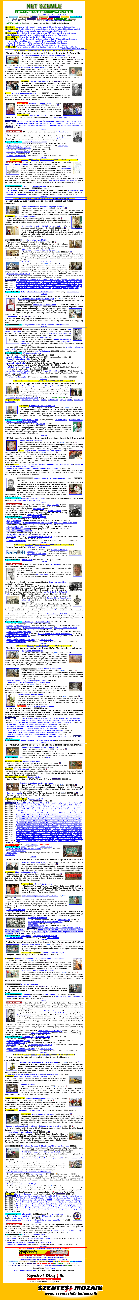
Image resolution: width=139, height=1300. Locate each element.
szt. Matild (44, 646)
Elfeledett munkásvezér (31, 353)
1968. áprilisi (36, 554)
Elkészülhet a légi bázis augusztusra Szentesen (25, 1074)
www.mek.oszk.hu (46, 640)
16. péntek (27, 381)
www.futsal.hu (10, 855)
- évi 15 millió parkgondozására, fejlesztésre (36, 736)
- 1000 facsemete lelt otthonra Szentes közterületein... (32, 724)
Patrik (35, 198)
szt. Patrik (47, 198)
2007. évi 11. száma (36, 547)
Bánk (39, 50)
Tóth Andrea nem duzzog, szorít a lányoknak (39, 972)
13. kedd (26, 1054)
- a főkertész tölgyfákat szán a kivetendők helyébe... (43, 722)
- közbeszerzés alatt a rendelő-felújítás (49, 282)
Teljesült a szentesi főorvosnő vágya (36, 653)
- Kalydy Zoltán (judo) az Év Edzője (49, 121)
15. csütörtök (29, 545)
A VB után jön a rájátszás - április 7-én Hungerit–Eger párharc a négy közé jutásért (36, 45)
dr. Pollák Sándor (43, 351)
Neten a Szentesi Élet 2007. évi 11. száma (35, 37)
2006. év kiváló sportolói (39, 81)
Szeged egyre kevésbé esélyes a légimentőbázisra (26, 1126)
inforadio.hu (26, 400)
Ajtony (40, 1054)
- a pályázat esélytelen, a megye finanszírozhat (49, 1208)
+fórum (70, 464)
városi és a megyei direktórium (59, 333)
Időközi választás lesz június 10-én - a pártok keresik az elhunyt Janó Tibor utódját (36, 35)
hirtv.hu (31, 464)
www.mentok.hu (57, 1214)
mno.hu (36, 400)
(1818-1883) (50, 1031)
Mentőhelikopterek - (49, 1206)
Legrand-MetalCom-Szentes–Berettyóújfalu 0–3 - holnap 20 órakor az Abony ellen (49, 819)
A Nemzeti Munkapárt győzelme (18, 148)
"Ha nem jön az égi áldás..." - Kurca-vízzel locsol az (35, 730)
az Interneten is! (61, 1257)
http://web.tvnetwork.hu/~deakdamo (26, 500)
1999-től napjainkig (24, 1220)
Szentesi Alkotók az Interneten (47, 1259)
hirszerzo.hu (40, 464)
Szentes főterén (53, 598)
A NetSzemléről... (62, 15)
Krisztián (34, 1054)
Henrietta (35, 381)
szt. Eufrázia (47, 1054)
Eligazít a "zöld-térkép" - (31, 734)
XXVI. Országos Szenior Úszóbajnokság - (48, 125)
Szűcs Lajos (55, 564)
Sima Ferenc (16, 612)
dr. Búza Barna (42, 574)
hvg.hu (43, 400)
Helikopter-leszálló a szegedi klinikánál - (49, 1196)
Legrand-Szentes (31, 845)
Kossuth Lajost (38, 509)
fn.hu (7, 466)
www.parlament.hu (76, 420)
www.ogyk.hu (63, 146)
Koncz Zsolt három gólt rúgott (33, 749)
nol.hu (12, 466)
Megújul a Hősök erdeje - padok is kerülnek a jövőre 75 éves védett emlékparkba (46, 39)
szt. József (45, 50)
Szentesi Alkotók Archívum (46, 15)
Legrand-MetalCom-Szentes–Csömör (31, 815)
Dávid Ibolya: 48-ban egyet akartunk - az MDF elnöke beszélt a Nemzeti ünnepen (47, 33)
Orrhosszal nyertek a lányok (53, 952)
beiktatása (14, 134)
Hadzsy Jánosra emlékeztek (16, 535)
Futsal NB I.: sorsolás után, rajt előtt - (47, 841)
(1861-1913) (58, 614)
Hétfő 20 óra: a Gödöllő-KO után (48, 805)
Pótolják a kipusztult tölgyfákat (18, 680)
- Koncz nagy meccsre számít (49, 807)
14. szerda (30, 646)
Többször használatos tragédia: (47, 1210)
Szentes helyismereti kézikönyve (17, 373)
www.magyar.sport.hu (62, 117)
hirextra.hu (78, 400)
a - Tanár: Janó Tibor (35, 498)
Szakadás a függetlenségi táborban (36, 622)
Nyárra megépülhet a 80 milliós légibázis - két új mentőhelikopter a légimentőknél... (46, 47)
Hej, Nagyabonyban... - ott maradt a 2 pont (48, 821)
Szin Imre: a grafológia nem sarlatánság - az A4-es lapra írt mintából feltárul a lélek (36, 31)
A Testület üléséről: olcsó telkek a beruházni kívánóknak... (49, 1198)
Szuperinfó (30, 1248)
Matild (38, 646)
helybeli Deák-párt (76, 1230)
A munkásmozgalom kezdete (18, 371)
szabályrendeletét (64, 168)
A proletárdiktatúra (50, 371)
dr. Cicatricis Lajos (63, 132)
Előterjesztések (47, 1216)
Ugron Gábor (54, 610)
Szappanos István (24, 1015)
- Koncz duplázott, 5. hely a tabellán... (49, 827)
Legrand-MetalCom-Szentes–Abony (30, 817)
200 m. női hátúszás (38, 115)
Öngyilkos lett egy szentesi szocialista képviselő (25, 468)
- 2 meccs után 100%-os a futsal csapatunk (49, 837)
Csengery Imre (53, 505)
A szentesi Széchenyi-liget (45, 740)
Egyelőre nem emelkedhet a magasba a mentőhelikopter (28, 1172)
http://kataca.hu (64, 920)
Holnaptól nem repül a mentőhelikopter (21, 1184)
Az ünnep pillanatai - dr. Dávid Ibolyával (22, 398)
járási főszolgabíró (64, 138)
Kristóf (37, 545)
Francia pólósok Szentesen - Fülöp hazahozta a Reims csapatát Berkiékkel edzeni (36, 43)
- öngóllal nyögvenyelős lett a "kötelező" (49, 803)
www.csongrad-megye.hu (21, 1218)
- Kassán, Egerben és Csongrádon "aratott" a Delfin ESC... (49, 123)
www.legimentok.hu (40, 1076)
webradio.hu (53, 400)
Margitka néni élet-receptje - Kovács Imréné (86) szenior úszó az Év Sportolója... (45, 27)
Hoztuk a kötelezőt (35, 777)
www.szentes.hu (73, 292)
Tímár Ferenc (76, 48)
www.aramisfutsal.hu (18, 851)
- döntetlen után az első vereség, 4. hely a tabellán (49, 833)
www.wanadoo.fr (53, 938)
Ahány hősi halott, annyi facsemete (40, 706)
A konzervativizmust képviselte (34, 142)
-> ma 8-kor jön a (63, 817)
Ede (37, 160)
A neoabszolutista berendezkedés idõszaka (55, 634)
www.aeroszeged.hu (52, 1220)
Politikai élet (11, 537)
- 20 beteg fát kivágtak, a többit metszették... (32, 728)
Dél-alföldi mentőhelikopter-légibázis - (49, 1202)
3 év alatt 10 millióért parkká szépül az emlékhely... (61, 718)
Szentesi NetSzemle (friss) (29, 15)
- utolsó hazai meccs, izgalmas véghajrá (64, 815)
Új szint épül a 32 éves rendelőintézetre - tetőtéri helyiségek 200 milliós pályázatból (49, 29)
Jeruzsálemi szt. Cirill (47, 160)
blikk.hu (63, 464)
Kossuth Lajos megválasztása (18, 152)
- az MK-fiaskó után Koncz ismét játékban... (49, 811)
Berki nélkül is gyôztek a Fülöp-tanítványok (45, 922)
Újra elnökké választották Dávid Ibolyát (21, 422)
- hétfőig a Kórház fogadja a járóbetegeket (47, 288)
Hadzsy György (54, 511)
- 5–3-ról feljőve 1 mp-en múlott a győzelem (49, 835)
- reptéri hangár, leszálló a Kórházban (49, 1200)
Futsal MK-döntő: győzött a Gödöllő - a (49, 813)
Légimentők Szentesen (23, 1194)
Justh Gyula (60, 1013)
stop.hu (63, 400)
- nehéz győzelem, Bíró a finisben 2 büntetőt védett (49, 839)
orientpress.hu (52, 464)
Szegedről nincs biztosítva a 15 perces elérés (49, 1204)
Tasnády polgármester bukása (18, 626)
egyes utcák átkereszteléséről (16, 164)
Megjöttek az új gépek (23, 1076)
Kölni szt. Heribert (45, 381)
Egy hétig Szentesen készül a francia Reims (23, 874)
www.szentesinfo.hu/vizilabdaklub (45, 936)
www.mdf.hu (40, 424)
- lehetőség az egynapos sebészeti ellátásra (49, 280)
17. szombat (28, 198)
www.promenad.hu (53, 468)
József (35, 50)
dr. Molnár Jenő (50, 592)
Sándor (33, 160)
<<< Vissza (44, 129)
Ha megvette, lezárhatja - (31, 726)
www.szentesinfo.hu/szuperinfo (31, 1257)
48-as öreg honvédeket (58, 582)
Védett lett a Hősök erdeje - (28, 718)
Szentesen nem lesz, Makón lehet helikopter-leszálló (42, 1158)
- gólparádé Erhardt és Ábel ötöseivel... (49, 823)
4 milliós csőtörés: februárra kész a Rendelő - (49, 284)
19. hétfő (28, 50)
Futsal (21, 757)
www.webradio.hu (54, 1152)
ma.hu (69, 400)
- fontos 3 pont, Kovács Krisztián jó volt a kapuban (49, 831)
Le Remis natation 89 (14, 938)
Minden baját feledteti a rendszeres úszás (38, 57)
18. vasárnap (25, 160)
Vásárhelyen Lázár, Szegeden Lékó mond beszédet (40, 408)
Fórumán (49, 757)
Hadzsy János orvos (34, 515)
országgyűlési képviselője (40, 1033)
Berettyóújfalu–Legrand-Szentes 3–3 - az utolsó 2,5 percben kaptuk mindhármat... (36, 41)
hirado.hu (79, 464)
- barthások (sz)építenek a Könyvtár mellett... (33, 732)
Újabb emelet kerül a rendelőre (34, 208)
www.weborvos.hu (62, 1146)
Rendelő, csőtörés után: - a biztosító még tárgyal (49, 286)
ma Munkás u (45, 337)
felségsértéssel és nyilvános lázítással (62, 180)
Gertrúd (40, 198)
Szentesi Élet (27, 560)
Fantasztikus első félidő (37, 799)
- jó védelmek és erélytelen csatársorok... (49, 809)
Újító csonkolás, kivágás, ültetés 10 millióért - (49, 720)
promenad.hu (10, 402)
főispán (7, 134)
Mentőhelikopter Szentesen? (30, 1110)
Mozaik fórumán (46, 847)
